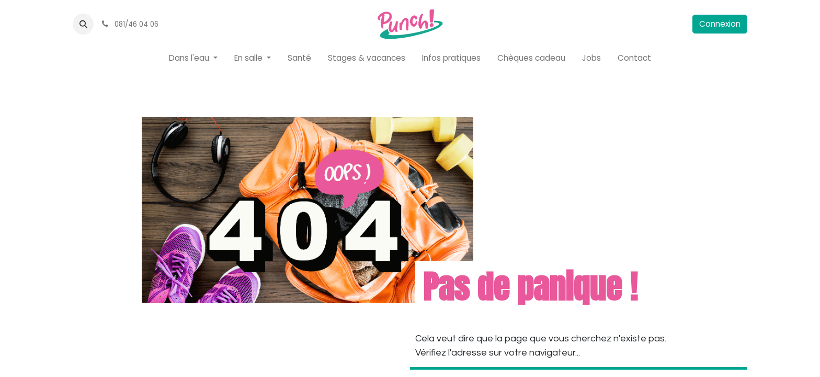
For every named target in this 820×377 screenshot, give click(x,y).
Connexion (720, 23)
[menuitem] (193, 58)
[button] (83, 24)
